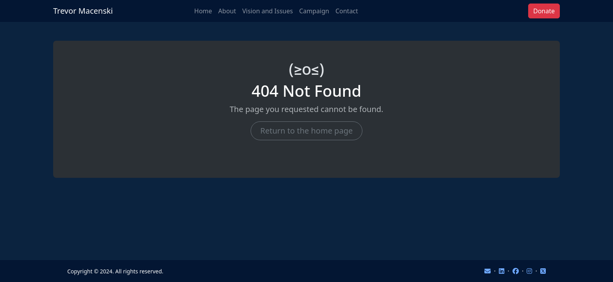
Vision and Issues (267, 11)
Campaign (314, 11)
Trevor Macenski (83, 10)
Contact (346, 11)
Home (203, 11)
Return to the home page (306, 130)
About (227, 11)
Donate (544, 11)
